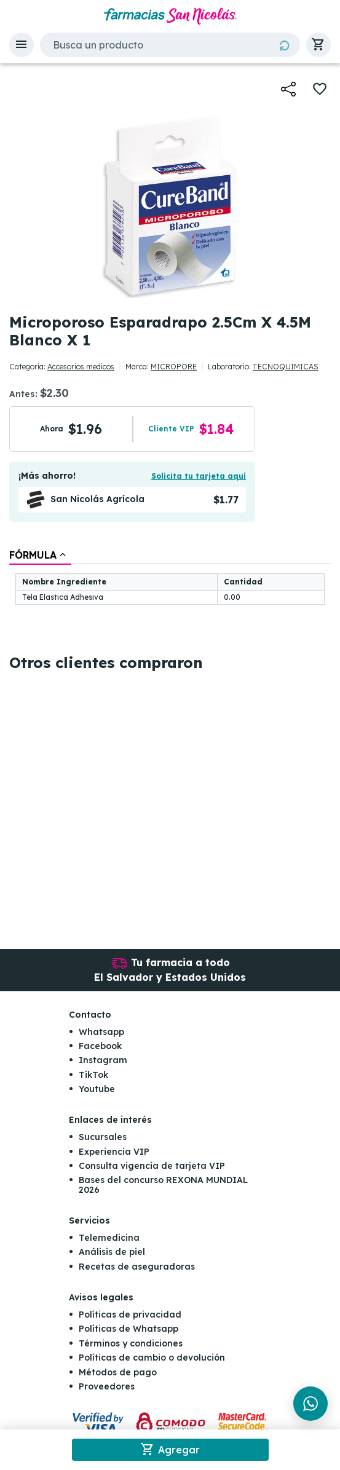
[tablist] (170, 578)
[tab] (40, 555)
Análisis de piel (112, 1251)
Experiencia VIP (114, 1151)
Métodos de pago (118, 1372)
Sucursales (103, 1136)
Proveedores (107, 1386)
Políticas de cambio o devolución (152, 1357)
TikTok (93, 1074)
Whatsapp (101, 1031)
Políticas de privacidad (130, 1314)
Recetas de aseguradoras (137, 1266)
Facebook (100, 1045)
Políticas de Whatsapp (128, 1328)
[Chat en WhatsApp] (310, 1403)
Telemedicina (109, 1237)
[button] (21, 45)
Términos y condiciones (131, 1343)
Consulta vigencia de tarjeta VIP (152, 1165)
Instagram (103, 1060)
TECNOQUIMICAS (285, 366)
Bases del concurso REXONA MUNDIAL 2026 (163, 1184)
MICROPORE (174, 366)
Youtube (97, 1089)
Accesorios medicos (80, 366)
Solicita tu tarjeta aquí (198, 476)
